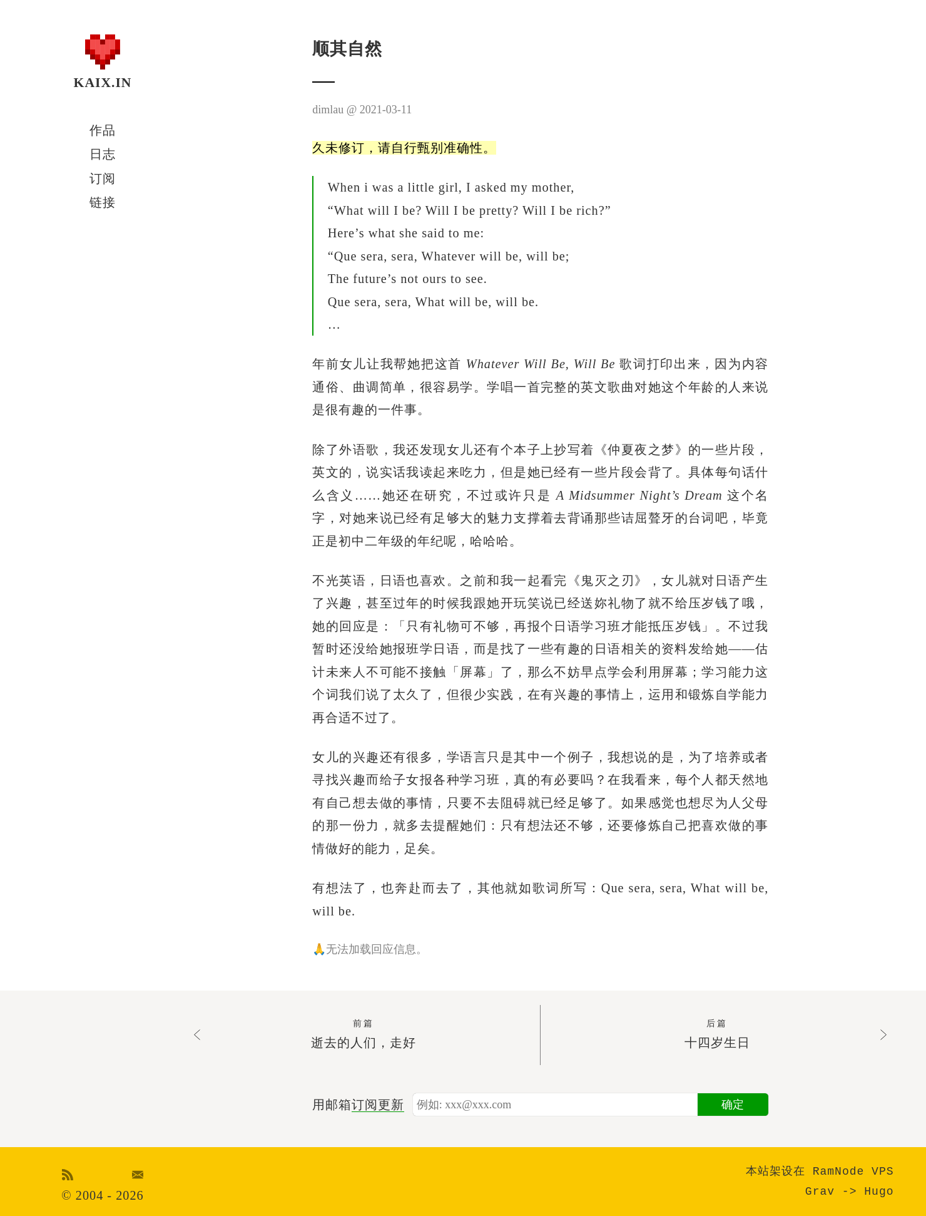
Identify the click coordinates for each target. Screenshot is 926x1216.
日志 (102, 154)
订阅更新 (378, 1104)
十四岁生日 (717, 1032)
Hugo (878, 1191)
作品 (102, 130)
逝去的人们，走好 (363, 1032)
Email (138, 1174)
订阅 (102, 178)
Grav (820, 1191)
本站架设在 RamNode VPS (820, 1171)
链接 (102, 202)
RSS (68, 1174)
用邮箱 (358, 1105)
